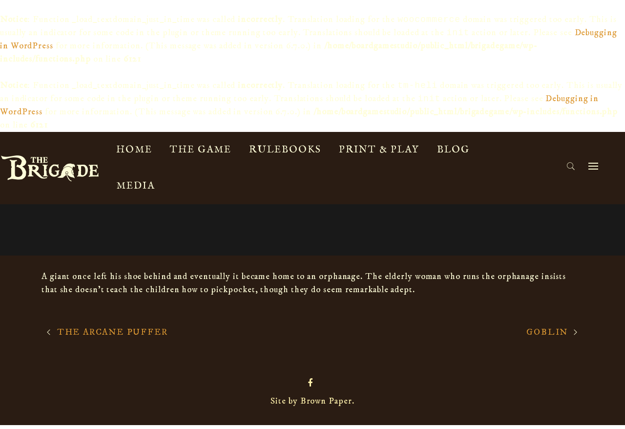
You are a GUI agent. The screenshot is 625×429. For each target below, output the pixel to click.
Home (134, 154)
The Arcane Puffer (112, 336)
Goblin (547, 336)
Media (135, 190)
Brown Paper (326, 405)
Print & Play (379, 154)
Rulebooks (285, 154)
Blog (453, 154)
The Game (200, 154)
